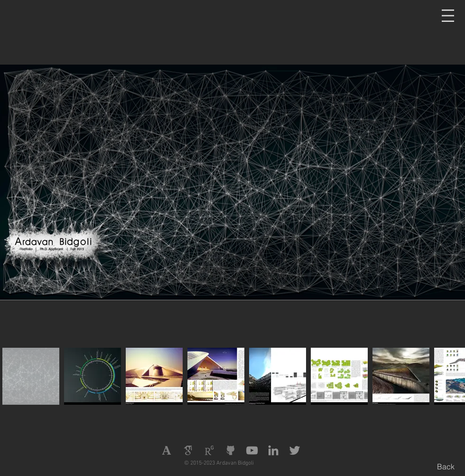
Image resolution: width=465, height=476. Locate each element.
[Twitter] (295, 450)
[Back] (446, 466)
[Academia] (166, 450)
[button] (448, 16)
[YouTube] (252, 450)
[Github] (230, 450)
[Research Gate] (209, 450)
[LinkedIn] (273, 450)
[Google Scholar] (188, 450)
